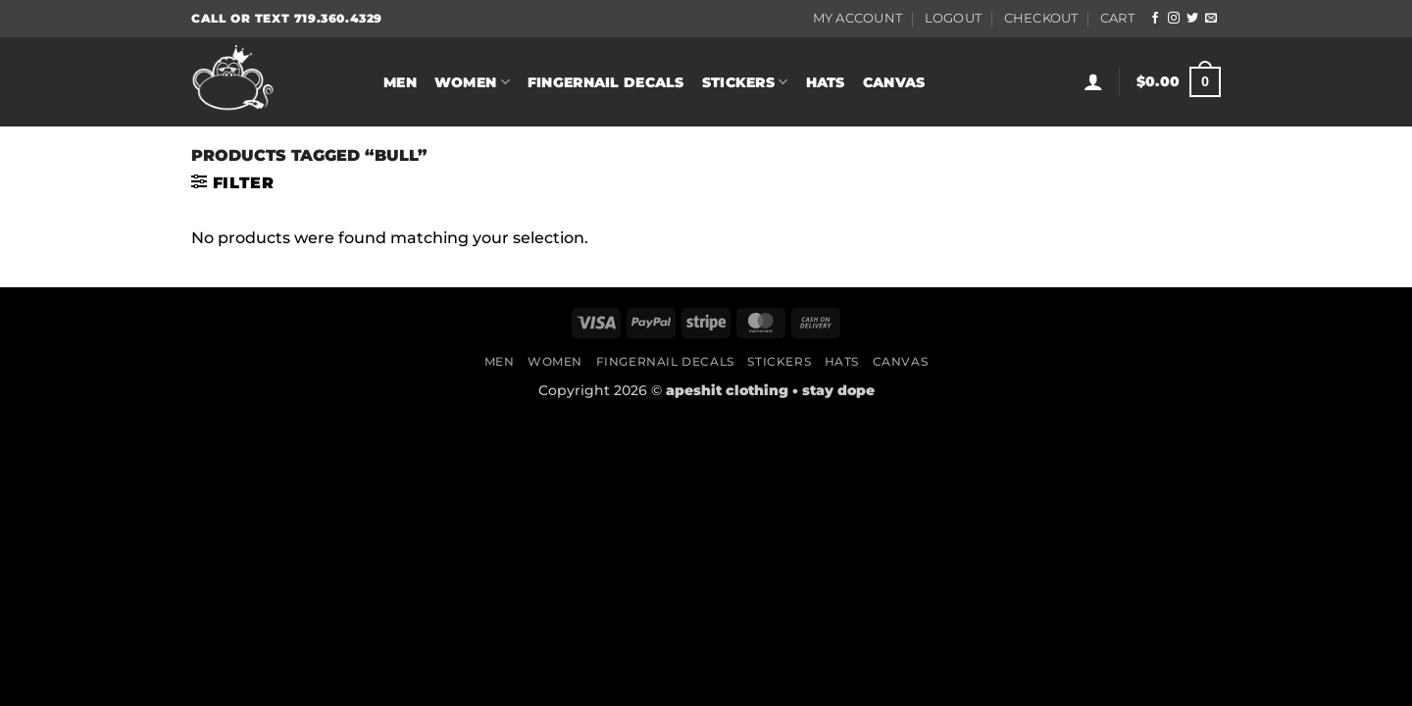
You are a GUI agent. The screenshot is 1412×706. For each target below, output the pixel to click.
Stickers (745, 82)
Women (472, 82)
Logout (954, 18)
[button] (1093, 81)
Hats (825, 82)
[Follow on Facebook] (1155, 18)
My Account (858, 18)
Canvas (894, 82)
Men (400, 82)
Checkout (1041, 18)
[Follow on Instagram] (1174, 18)
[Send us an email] (1211, 18)
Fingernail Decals (606, 82)
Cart (1117, 18)
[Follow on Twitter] (1192, 18)
